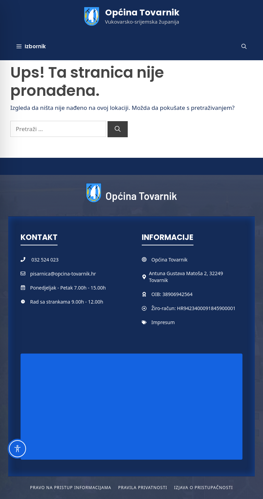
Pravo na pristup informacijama (70, 487)
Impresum (163, 322)
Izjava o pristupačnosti (203, 487)
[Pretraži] (118, 129)
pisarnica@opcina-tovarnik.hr (63, 273)
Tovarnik (177, 259)
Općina (159, 259)
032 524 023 (45, 259)
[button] (244, 46)
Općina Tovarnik (142, 12)
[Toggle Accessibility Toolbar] (17, 448)
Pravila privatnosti (142, 487)
